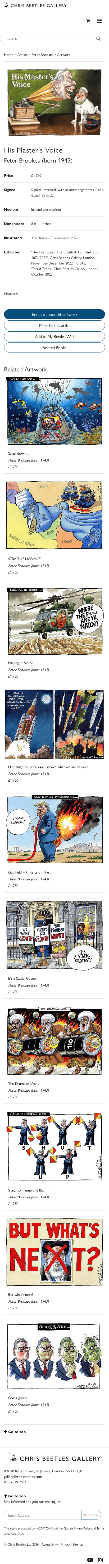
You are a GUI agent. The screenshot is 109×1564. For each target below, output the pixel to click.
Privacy (65, 1544)
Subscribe (91, 1514)
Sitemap (78, 1544)
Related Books (54, 347)
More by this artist (54, 325)
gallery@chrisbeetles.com (23, 1476)
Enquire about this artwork (54, 314)
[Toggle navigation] (99, 21)
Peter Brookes (42, 54)
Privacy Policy (82, 1528)
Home (8, 54)
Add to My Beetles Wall (54, 336)
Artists (22, 54)
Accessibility (50, 1544)
